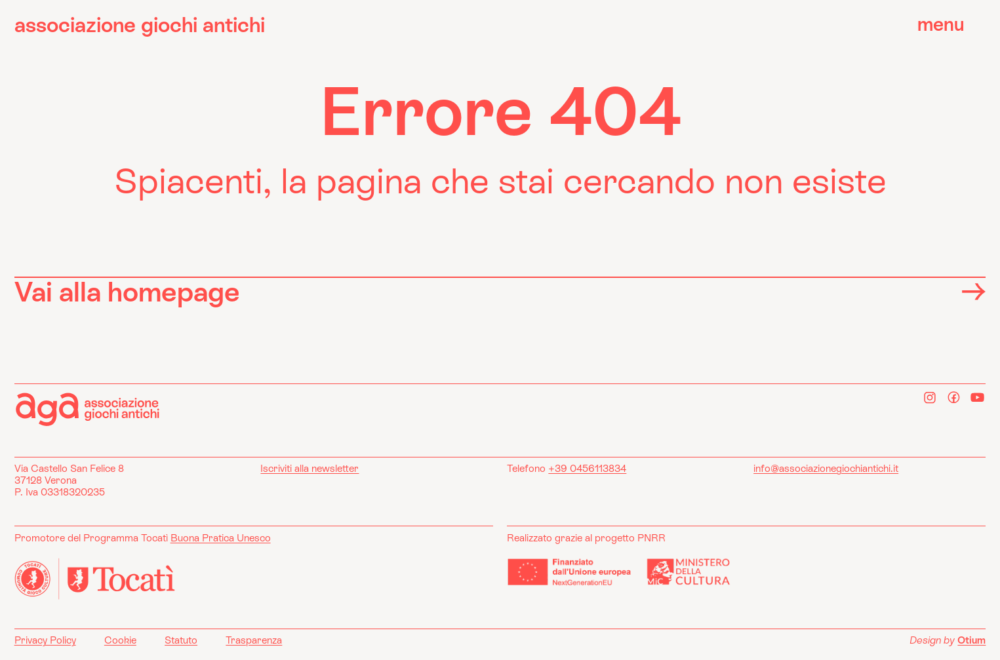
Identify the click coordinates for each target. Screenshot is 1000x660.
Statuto (181, 640)
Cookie (120, 640)
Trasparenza (254, 640)
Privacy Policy (45, 640)
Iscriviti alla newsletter (309, 468)
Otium (971, 640)
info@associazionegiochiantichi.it (825, 468)
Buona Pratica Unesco (220, 537)
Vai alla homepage (500, 291)
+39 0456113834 (587, 468)
